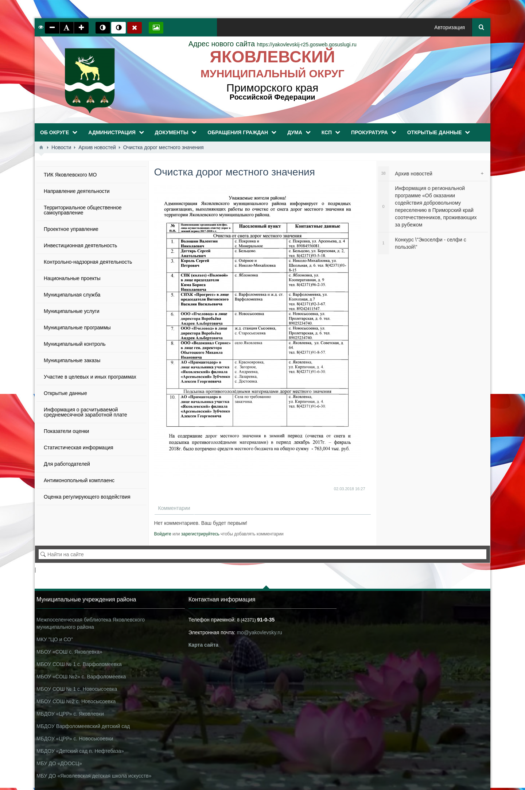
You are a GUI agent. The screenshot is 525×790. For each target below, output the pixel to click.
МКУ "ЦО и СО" (54, 639)
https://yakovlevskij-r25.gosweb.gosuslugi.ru (272, 44)
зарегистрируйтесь (200, 534)
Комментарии (174, 508)
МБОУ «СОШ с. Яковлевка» (69, 652)
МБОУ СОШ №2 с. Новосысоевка (76, 701)
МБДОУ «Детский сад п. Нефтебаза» (80, 751)
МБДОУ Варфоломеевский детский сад (83, 726)
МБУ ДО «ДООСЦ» (59, 763)
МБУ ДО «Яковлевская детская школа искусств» (93, 776)
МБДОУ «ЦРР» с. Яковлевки (70, 714)
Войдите (162, 534)
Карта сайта (203, 645)
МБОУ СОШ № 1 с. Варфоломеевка (79, 664)
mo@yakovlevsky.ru (259, 632)
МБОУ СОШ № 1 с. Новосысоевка (76, 689)
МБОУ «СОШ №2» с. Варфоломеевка (81, 676)
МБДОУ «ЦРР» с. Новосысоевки (74, 738)
